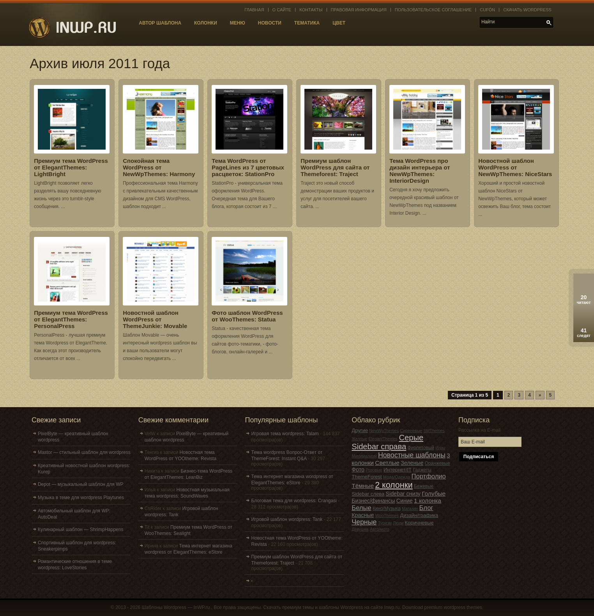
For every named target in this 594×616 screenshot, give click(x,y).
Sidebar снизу (403, 494)
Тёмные (363, 485)
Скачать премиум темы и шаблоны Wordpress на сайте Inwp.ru (331, 607)
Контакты (310, 10)
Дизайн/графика (419, 515)
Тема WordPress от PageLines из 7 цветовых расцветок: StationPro (248, 167)
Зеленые (412, 463)
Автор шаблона (160, 23)
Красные (363, 515)
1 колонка (427, 500)
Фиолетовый (421, 447)
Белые (361, 508)
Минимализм (364, 456)
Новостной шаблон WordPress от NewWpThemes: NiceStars (515, 167)
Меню (237, 23)
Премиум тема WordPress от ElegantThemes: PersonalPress (71, 319)
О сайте (282, 10)
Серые (411, 437)
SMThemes (433, 430)
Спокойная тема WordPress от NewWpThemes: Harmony (159, 167)
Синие (404, 501)
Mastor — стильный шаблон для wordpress (84, 452)
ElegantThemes (383, 438)
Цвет (338, 23)
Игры (440, 447)
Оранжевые (437, 463)
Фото (358, 469)
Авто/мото (379, 529)
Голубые (433, 493)
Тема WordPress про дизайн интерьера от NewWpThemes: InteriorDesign (419, 170)
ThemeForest (367, 477)
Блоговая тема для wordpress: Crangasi (293, 500)
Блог (426, 508)
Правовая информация (359, 10)
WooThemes (387, 515)
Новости (269, 23)
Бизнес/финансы (373, 501)
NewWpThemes (384, 430)
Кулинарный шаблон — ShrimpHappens (80, 529)
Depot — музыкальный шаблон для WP (81, 484)
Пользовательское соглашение (433, 10)
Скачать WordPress (527, 10)
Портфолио (429, 476)
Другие (360, 430)
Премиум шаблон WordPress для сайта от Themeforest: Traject (335, 167)
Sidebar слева (368, 494)
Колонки (205, 23)
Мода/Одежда (396, 477)
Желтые (359, 438)
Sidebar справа (379, 446)
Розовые (374, 470)
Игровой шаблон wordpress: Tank (286, 519)
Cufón (487, 10)
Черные (364, 522)
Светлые (387, 462)
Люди (398, 523)
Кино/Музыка (387, 508)
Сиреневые (411, 430)
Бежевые (423, 486)
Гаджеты (422, 470)
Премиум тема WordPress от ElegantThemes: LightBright (71, 167)
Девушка (360, 529)
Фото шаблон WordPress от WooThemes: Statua (247, 316)
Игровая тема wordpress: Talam (284, 433)
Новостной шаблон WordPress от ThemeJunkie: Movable (155, 319)
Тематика (307, 23)
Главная (254, 10)
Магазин (410, 508)
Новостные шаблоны (411, 455)
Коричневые (419, 523)
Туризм (385, 523)
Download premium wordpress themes (442, 607)
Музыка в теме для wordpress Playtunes (81, 497)
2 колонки (393, 485)
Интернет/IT (398, 470)
